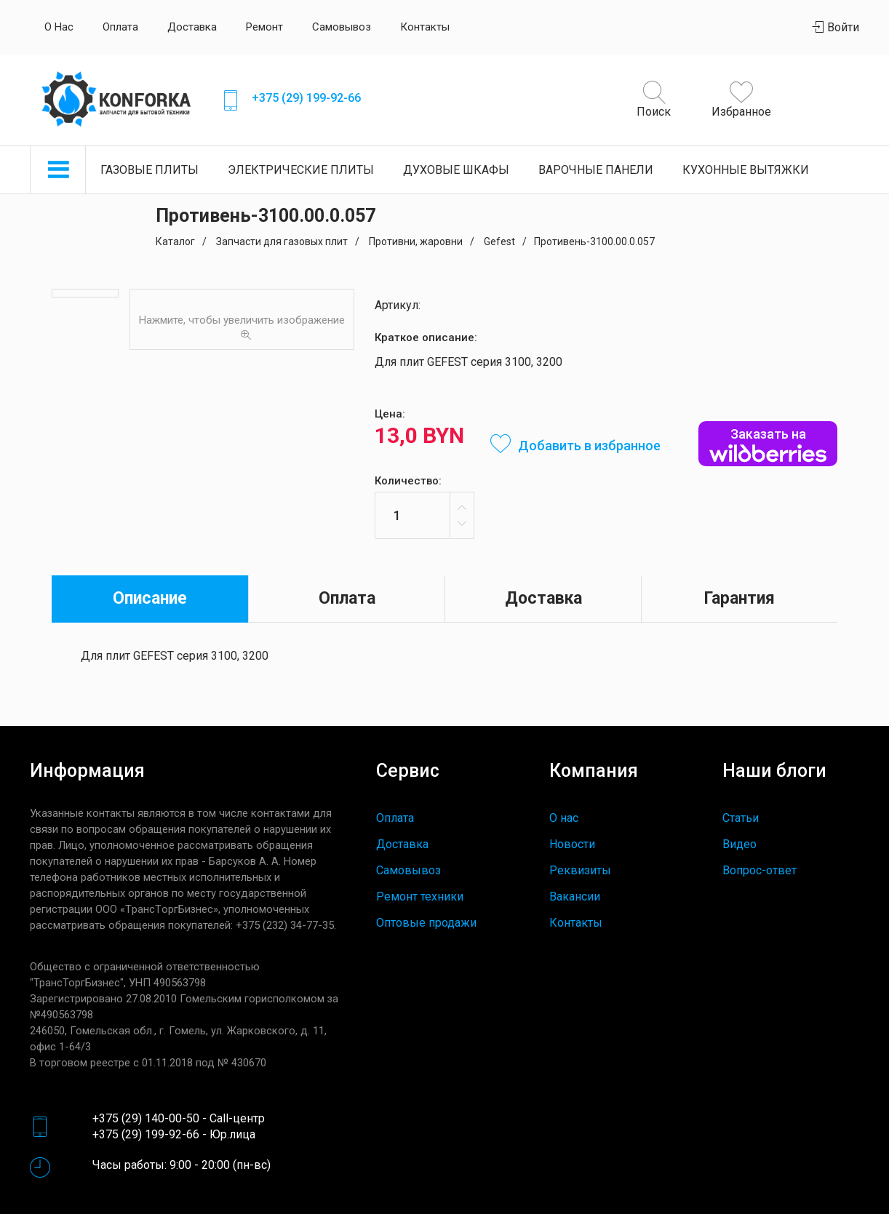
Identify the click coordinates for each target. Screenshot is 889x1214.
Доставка (192, 26)
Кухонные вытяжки (745, 170)
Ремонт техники (419, 896)
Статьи (740, 818)
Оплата (120, 26)
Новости (572, 844)
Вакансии (574, 896)
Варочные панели (595, 170)
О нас (58, 26)
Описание (150, 598)
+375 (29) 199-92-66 (306, 98)
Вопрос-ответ (759, 870)
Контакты (425, 26)
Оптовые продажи (426, 923)
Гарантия (739, 598)
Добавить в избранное (575, 445)
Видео (739, 844)
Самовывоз (341, 26)
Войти (836, 27)
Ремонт (264, 26)
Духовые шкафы (456, 170)
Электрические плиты (301, 170)
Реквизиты (580, 870)
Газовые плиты (149, 170)
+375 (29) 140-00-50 (145, 1118)
